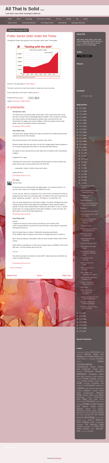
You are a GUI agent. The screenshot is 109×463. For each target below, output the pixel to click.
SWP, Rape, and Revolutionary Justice (89, 273)
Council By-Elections (29, 23)
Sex (77, 19)
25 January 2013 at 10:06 (21, 126)
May (82, 171)
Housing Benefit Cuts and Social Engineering (89, 298)
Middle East (93, 395)
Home (10, 19)
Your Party (84, 431)
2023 (81, 117)
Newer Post (12, 276)
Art (103, 352)
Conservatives (84, 364)
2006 (81, 331)
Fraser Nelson (30, 84)
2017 (81, 135)
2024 (81, 114)
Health (79, 383)
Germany (100, 379)
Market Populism (86, 200)
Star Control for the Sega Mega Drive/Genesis (89, 204)
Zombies (90, 431)
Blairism (87, 354)
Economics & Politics (44, 19)
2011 (81, 316)
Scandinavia (87, 412)
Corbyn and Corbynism (90, 368)
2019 (81, 129)
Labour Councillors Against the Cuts (87, 283)
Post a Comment (16, 268)
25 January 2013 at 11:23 (21, 175)
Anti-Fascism (95, 352)
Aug (82, 162)
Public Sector (25, 101)
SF (92, 415)
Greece (79, 381)
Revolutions (81, 411)
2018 (81, 132)
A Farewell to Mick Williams (87, 259)
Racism (80, 409)
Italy (102, 385)
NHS (90, 399)
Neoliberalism (99, 397)
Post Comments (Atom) (44, 282)
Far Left (58, 19)
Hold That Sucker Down (89, 243)
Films (94, 376)
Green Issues (88, 381)
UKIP (97, 426)
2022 (81, 120)
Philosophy (90, 401)
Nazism (89, 397)
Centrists (100, 359)
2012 (81, 313)
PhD (84, 401)
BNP (86, 356)
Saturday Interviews (78, 23)
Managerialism (89, 393)
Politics (87, 404)
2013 (81, 147)
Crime (95, 369)
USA (102, 426)
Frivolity (85, 379)
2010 (81, 319)
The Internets (91, 424)
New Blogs (84, 287)
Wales (92, 429)
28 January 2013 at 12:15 (21, 263)
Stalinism (91, 420)
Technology (100, 422)
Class (100, 361)
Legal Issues (99, 388)
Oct (82, 156)
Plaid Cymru (100, 401)
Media (79, 395)
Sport (84, 420)
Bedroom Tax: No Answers (86, 196)
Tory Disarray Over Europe (87, 268)
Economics (16, 101)
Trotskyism (87, 426)
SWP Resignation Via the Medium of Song (89, 191)
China (79, 361)
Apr (82, 174)
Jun (82, 168)
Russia (94, 411)
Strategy (85, 422)
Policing (79, 404)
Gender (68, 19)
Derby (101, 369)
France (79, 379)
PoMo (93, 404)
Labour (81, 388)
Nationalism (81, 397)
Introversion (90, 385)
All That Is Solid (87, 96)
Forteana (100, 376)
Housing (87, 383)
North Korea (99, 399)
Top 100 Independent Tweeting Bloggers (88, 303)
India (83, 385)
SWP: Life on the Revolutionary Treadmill (86, 292)
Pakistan (79, 401)
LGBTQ (79, 391)
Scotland (101, 413)
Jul (82, 165)
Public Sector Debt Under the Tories (31, 36)
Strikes (92, 422)
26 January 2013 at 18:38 (21, 214)
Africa (87, 352)
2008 (81, 325)
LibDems (87, 391)
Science (94, 413)
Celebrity (92, 359)
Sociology (28, 19)
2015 (81, 141)
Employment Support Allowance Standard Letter (88, 253)
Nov (82, 153)
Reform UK (90, 409)
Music (101, 395)
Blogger (58, 458)
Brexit (96, 356)
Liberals (95, 391)
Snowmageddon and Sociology (88, 239)
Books (85, 19)
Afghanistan (80, 352)
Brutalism (84, 208)
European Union (96, 374)
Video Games (12, 23)
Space (79, 420)
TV (92, 426)
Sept (83, 159)
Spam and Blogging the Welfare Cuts (89, 278)
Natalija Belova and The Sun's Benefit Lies (89, 230)
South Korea (100, 417)
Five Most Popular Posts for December (89, 307)
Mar (82, 177)
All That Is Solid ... (24, 8)
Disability (79, 371)
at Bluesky (84, 45)
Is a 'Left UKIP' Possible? (89, 211)
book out (80, 43)
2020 (81, 126)
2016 (81, 138)
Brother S (84, 359)
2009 (81, 322)
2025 (81, 111)
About (19, 19)
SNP (96, 415)
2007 (81, 328)
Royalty (88, 411)
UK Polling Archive (47, 23)
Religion (101, 409)
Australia (79, 354)
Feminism (88, 376)
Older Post (66, 276)
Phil (14, 180)
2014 (81, 144)
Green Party (99, 381)
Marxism (100, 393)
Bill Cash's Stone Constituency (86, 234)
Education (99, 371)
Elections (82, 373)
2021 (81, 123)
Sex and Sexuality (83, 415)
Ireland (98, 385)
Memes (85, 395)
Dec (82, 150)
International (62, 23)
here (37, 92)
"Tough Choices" (86, 226)
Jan (82, 183)
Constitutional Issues (86, 367)
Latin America (89, 388)
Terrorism (80, 424)
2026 (81, 108)
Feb (82, 180)
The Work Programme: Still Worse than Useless (88, 221)
